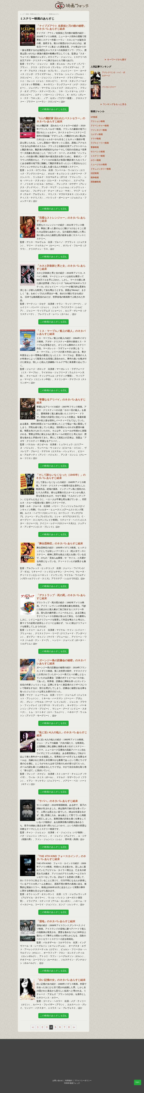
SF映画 (94, 117)
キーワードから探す (116, 59)
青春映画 (95, 147)
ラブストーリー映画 (100, 143)
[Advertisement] (108, 28)
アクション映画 (98, 121)
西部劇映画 (96, 182)
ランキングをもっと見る (114, 104)
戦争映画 (95, 177)
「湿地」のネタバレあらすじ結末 (56, 921)
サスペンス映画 (98, 151)
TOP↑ (137, 1082)
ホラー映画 (96, 160)
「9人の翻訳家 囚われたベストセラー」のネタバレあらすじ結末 (61, 120)
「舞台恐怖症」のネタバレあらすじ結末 (60, 543)
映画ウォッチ (72, 5)
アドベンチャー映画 (100, 125)
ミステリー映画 (98, 156)
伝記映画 (95, 173)
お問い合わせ (57, 1081)
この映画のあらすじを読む (53, 109)
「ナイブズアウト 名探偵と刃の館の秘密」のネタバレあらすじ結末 (61, 27)
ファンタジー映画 (99, 130)
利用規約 (68, 1081)
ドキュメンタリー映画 (101, 169)
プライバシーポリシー (83, 1081)
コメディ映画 (97, 134)
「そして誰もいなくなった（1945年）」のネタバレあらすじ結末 (61, 476)
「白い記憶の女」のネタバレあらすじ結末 (61, 980)
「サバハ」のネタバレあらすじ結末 (57, 801)
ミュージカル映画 (99, 164)
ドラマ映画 (96, 138)
